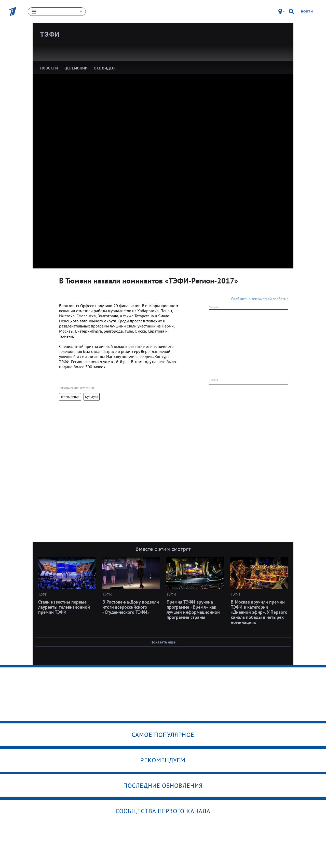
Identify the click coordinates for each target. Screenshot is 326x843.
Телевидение (70, 397)
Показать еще (163, 642)
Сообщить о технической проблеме (259, 298)
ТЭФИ (50, 34)
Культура (91, 397)
